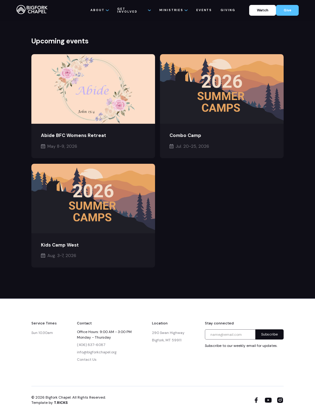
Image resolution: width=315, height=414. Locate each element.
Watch (262, 10)
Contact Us (87, 359)
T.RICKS (61, 402)
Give (287, 10)
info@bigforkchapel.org (97, 352)
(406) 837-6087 (91, 344)
